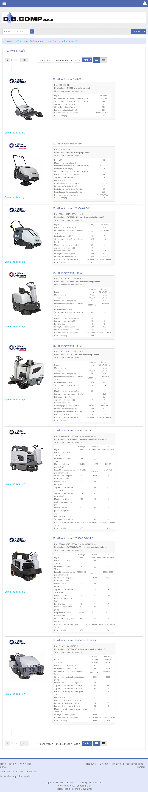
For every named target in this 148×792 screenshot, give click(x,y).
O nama (104, 763)
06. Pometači (71, 40)
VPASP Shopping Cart (80, 785)
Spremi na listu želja (15, 132)
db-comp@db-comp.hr (18, 776)
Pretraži (141, 766)
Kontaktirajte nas (134, 763)
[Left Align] (96, 60)
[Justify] (103, 60)
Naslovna (9, 40)
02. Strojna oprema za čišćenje (45, 40)
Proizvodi (138, 31)
